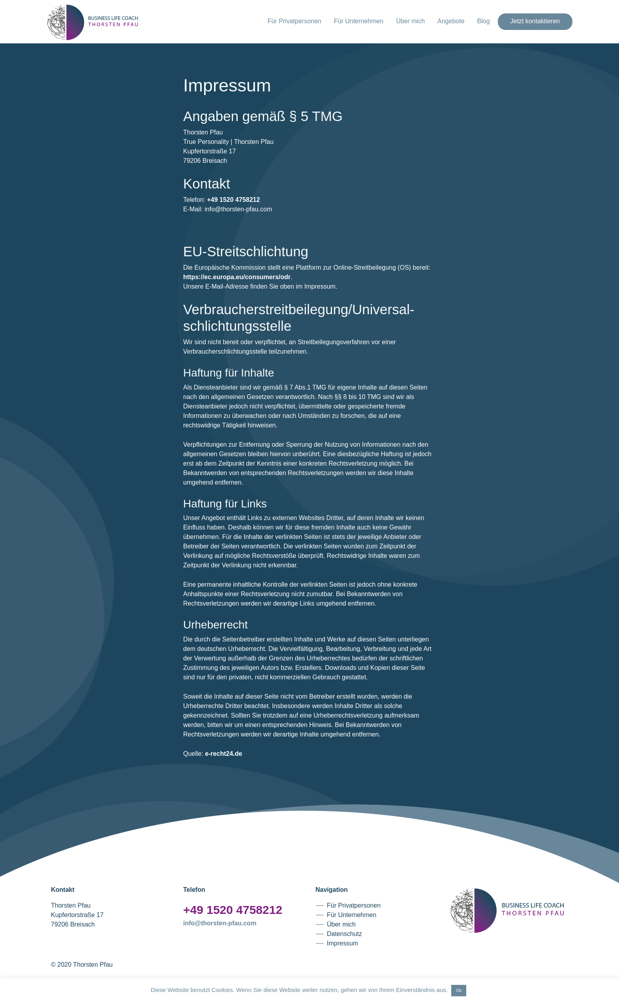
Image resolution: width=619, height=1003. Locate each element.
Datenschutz (344, 933)
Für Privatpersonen (294, 21)
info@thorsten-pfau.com (219, 923)
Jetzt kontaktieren (535, 21)
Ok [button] (458, 990)
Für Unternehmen (358, 21)
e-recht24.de (223, 753)
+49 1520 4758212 (233, 199)
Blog (483, 21)
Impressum (342, 943)
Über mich (410, 21)
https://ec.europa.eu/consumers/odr (237, 277)
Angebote (451, 21)
